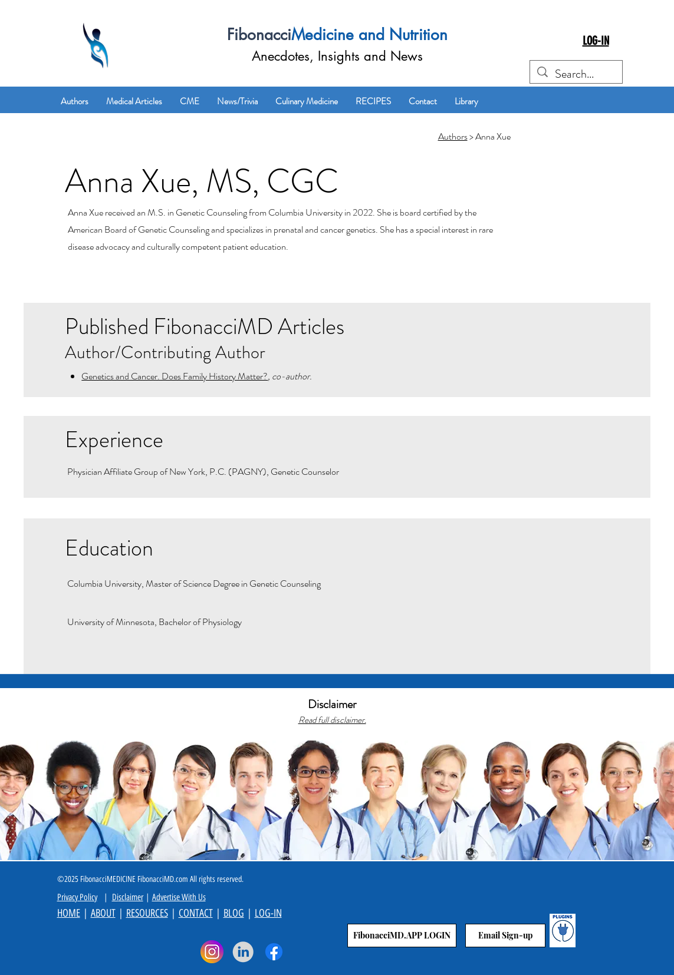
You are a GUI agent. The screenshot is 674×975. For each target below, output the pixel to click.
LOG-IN (268, 913)
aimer (134, 897)
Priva (64, 897)
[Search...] (576, 74)
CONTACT (196, 913)
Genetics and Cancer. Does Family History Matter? (174, 376)
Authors (453, 136)
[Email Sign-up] (505, 935)
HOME (68, 913)
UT (111, 913)
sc (121, 897)
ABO (98, 913)
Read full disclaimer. (332, 719)
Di (115, 897)
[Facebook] (273, 951)
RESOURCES (147, 913)
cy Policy (84, 897)
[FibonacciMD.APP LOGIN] (401, 935)
